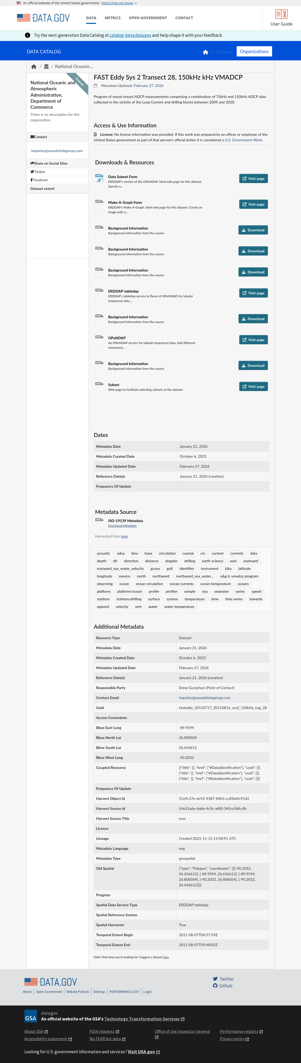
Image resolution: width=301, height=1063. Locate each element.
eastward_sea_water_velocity (120, 568)
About (27, 991)
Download (253, 230)
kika (228, 568)
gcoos (155, 568)
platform (104, 591)
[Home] (43, 18)
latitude (244, 568)
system (172, 599)
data (253, 553)
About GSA (33, 1031)
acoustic (103, 553)
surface (154, 599)
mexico (124, 576)
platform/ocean (129, 591)
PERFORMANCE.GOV (124, 991)
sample (189, 591)
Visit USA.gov (141, 1052)
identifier (187, 568)
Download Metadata (122, 526)
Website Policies (77, 991)
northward (161, 576)
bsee (148, 553)
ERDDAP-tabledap (123, 291)
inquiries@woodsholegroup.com (57, 150)
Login (147, 991)
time (215, 599)
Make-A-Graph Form (125, 202)
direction (131, 561)
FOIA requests (102, 1031)
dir (115, 561)
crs (202, 553)
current (218, 553)
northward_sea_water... (195, 576)
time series (234, 599)
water (152, 606)
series (240, 591)
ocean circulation (149, 583)
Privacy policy (232, 1038)
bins (134, 553)
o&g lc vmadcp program (239, 576)
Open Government (49, 991)
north (141, 576)
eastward (250, 561)
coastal (188, 553)
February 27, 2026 (148, 85)
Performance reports (239, 1031)
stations (103, 599)
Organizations (254, 51)
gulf (170, 568)
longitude (104, 576)
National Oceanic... (74, 66)
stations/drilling (128, 599)
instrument (210, 568)
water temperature (179, 606)
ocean (124, 583)
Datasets (224, 52)
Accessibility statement (45, 1038)
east (233, 561)
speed (256, 591)
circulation (167, 553)
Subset (113, 384)
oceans (243, 583)
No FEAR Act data (105, 1038)
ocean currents (182, 583)
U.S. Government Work (243, 140)
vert (138, 606)
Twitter (37, 172)
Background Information (128, 228)
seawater (221, 591)
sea (204, 591)
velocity (122, 606)
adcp (120, 553)
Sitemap (99, 991)
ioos (124, 536)
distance (151, 561)
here (166, 957)
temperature (195, 599)
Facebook (39, 180)
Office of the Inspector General (182, 1031)
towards (256, 599)
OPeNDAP (117, 338)
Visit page (253, 178)
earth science (212, 561)
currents (237, 553)
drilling (189, 561)
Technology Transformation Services (142, 1019)
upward (103, 606)
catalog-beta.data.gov (130, 35)
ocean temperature (215, 583)
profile (154, 591)
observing (105, 583)
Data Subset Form (122, 176)
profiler (171, 591)
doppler (171, 561)
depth (101, 561)
